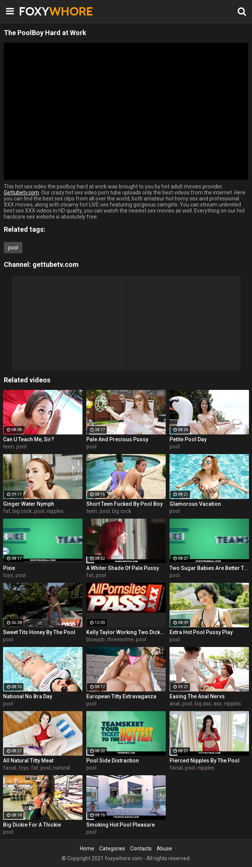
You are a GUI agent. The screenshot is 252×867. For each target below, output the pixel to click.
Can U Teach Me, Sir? (28, 439)
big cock (22, 511)
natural (61, 768)
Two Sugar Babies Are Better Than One (209, 568)
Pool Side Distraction (112, 761)
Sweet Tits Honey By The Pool (39, 632)
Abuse (164, 848)
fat (6, 511)
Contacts (141, 848)
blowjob (95, 639)
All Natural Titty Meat (28, 761)
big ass (202, 704)
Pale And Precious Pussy (117, 439)
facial (9, 768)
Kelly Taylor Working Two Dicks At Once (126, 632)
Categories (112, 848)
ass (217, 704)
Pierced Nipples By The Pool (205, 761)
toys (8, 575)
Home (87, 848)
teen (8, 447)
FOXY (38, 11)
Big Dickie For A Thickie (32, 825)
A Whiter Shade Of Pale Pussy (122, 568)
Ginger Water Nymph (28, 504)
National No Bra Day (27, 696)
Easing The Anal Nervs (197, 696)
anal (175, 704)
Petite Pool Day (188, 439)
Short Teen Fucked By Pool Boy (124, 504)
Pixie (9, 568)
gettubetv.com (56, 264)
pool (13, 248)
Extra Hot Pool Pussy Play (201, 632)
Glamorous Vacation (195, 504)
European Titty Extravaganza (121, 696)
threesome (120, 639)
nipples (55, 511)
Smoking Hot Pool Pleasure (120, 825)
